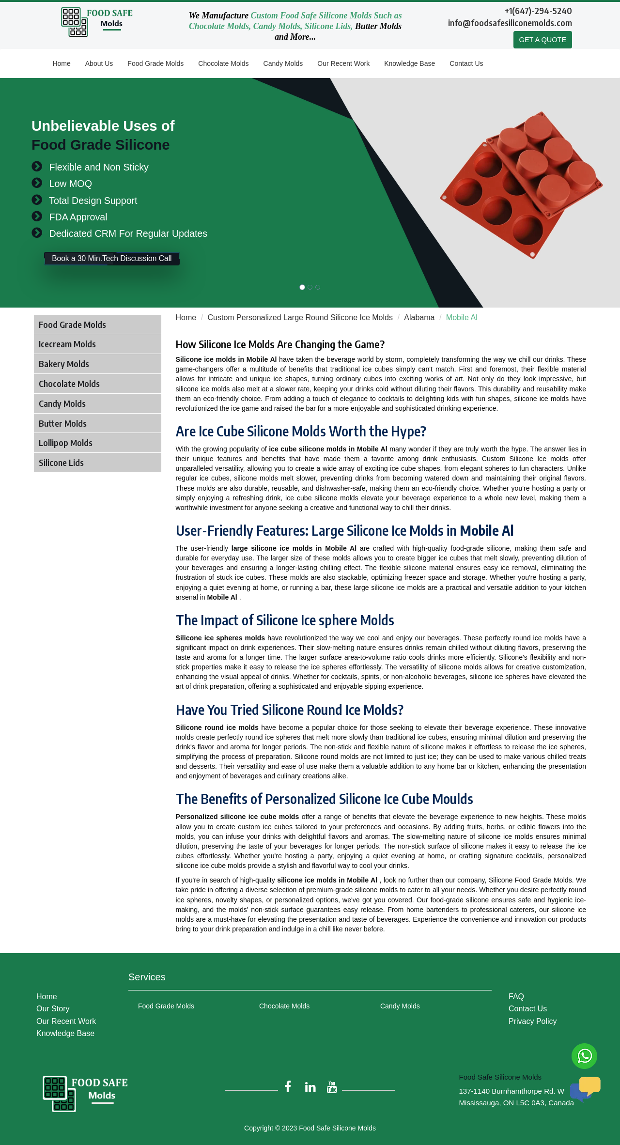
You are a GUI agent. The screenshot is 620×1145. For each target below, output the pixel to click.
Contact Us (466, 64)
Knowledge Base (409, 64)
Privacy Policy (533, 1018)
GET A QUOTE (542, 40)
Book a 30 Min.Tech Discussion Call (126, 263)
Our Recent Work (343, 64)
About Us (99, 64)
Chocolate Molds (223, 64)
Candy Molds (283, 64)
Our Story (52, 1006)
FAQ (516, 994)
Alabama (419, 318)
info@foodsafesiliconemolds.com (510, 22)
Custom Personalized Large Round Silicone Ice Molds (300, 318)
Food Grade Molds (155, 64)
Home (61, 64)
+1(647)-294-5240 (538, 10)
